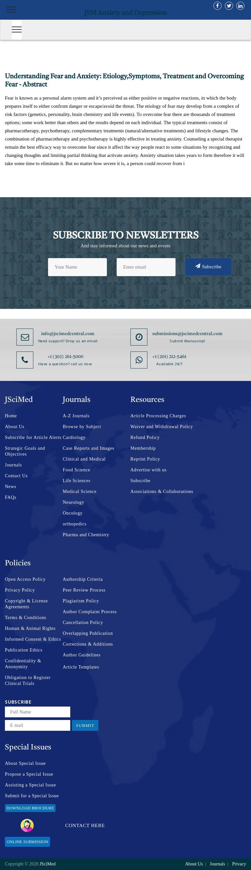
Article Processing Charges (158, 415)
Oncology (73, 513)
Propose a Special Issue (29, 774)
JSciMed (48, 863)
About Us (15, 426)
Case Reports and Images (88, 448)
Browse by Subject (82, 426)
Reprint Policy (145, 459)
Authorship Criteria (83, 579)
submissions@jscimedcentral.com (187, 333)
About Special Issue (25, 763)
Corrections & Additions (88, 644)
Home (11, 415)
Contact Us (16, 475)
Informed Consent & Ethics (33, 639)
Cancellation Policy (83, 622)
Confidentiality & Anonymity (23, 663)
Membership (143, 448)
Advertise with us (148, 469)
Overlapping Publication (88, 633)
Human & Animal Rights (30, 628)
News (10, 486)
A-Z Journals (76, 415)
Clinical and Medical (84, 459)
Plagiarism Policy (81, 600)
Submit (85, 725)
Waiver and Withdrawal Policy (161, 426)
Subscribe (208, 266)
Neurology (73, 502)
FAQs (10, 497)
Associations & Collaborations (161, 491)
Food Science (76, 469)
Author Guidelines (82, 654)
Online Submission (27, 842)
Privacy (239, 863)
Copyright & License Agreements (26, 603)
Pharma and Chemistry (86, 534)
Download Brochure (30, 808)
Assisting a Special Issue (30, 785)
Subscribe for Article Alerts (33, 437)
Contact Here (63, 825)
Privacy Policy (20, 590)
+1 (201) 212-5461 (169, 356)
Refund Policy (145, 437)
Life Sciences (77, 480)
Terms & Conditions (25, 617)
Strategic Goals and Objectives (25, 451)
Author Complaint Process (90, 611)
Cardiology (74, 437)
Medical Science (79, 491)
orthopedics (75, 523)
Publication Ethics (23, 650)
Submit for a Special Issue (32, 795)
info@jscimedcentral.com (67, 333)
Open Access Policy (25, 579)
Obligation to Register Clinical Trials (28, 680)
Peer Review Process (84, 590)
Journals (13, 465)
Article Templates (81, 667)
